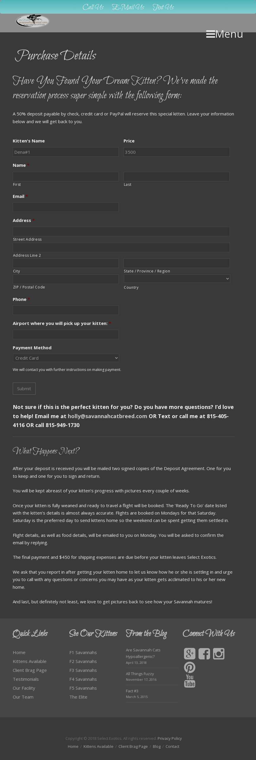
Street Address (27, 239)
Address (24, 220)
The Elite (78, 697)
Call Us (93, 7)
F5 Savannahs (83, 688)
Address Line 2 (27, 255)
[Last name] (177, 176)
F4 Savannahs (83, 679)
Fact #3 (132, 691)
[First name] (66, 176)
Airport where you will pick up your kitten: (62, 323)
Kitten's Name (29, 141)
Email (20, 196)
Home (19, 652)
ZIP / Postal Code (29, 287)
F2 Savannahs (83, 661)
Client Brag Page (30, 670)
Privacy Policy (170, 738)
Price (129, 141)
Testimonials (26, 679)
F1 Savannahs (83, 652)
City (16, 271)
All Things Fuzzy (140, 673)
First (17, 184)
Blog (157, 746)
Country (131, 287)
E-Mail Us (128, 7)
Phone (21, 299)
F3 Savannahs (83, 670)
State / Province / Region (147, 271)
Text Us (163, 7)
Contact (172, 746)
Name (21, 165)
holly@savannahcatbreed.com (107, 416)
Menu (224, 34)
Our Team (23, 697)
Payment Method (32, 347)
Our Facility (24, 688)
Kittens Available (30, 661)
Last (128, 184)
